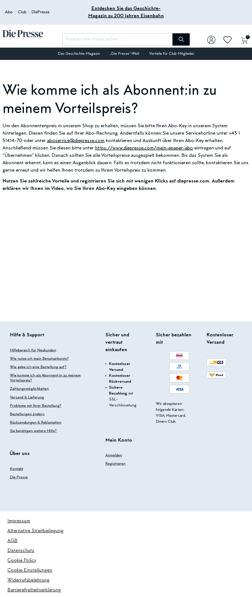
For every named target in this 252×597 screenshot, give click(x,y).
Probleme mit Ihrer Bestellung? (35, 406)
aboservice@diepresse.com (76, 140)
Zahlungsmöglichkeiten (29, 389)
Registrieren (115, 464)
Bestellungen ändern (27, 414)
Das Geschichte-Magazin (79, 54)
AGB (12, 540)
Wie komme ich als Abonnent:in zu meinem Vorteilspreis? (45, 378)
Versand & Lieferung (27, 397)
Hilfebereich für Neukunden (33, 350)
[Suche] (178, 39)
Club (22, 12)
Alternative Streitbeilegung (35, 530)
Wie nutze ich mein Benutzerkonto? (39, 359)
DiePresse (40, 12)
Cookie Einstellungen (29, 569)
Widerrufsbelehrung (28, 579)
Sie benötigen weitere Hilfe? (33, 431)
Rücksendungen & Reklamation (35, 422)
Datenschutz (20, 550)
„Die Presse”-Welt (124, 54)
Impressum (18, 520)
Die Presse (19, 477)
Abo (9, 12)
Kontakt (16, 468)
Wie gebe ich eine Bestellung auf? (38, 367)
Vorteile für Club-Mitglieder (171, 54)
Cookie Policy (21, 560)
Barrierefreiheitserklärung (34, 589)
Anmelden (113, 455)
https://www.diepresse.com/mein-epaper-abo (144, 148)
